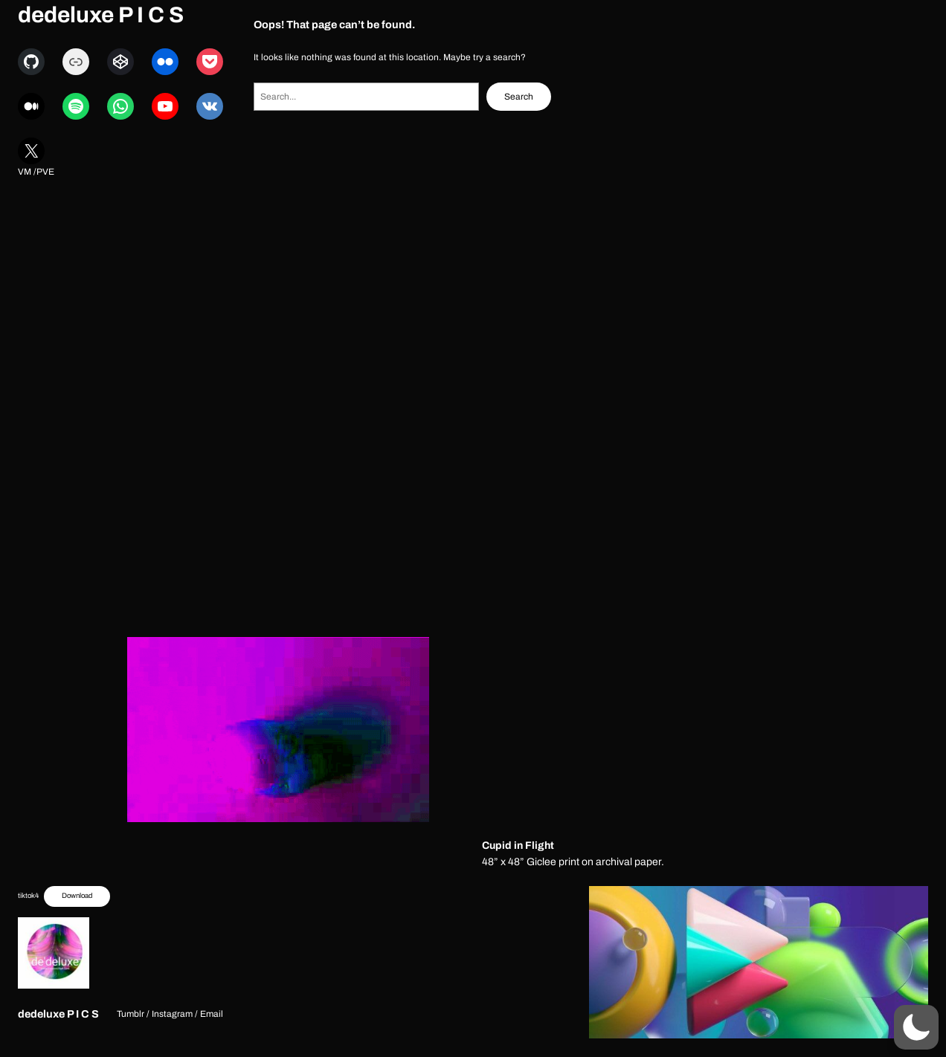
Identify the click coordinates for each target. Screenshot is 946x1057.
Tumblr (130, 1014)
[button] (916, 1027)
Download (77, 895)
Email (211, 1014)
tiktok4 (28, 895)
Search (518, 96)
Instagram (172, 1014)
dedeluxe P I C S (101, 15)
